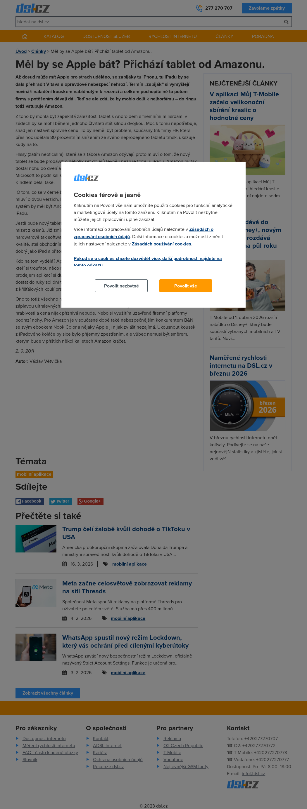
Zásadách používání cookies (161, 243)
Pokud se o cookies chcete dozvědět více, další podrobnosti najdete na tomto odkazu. (148, 261)
